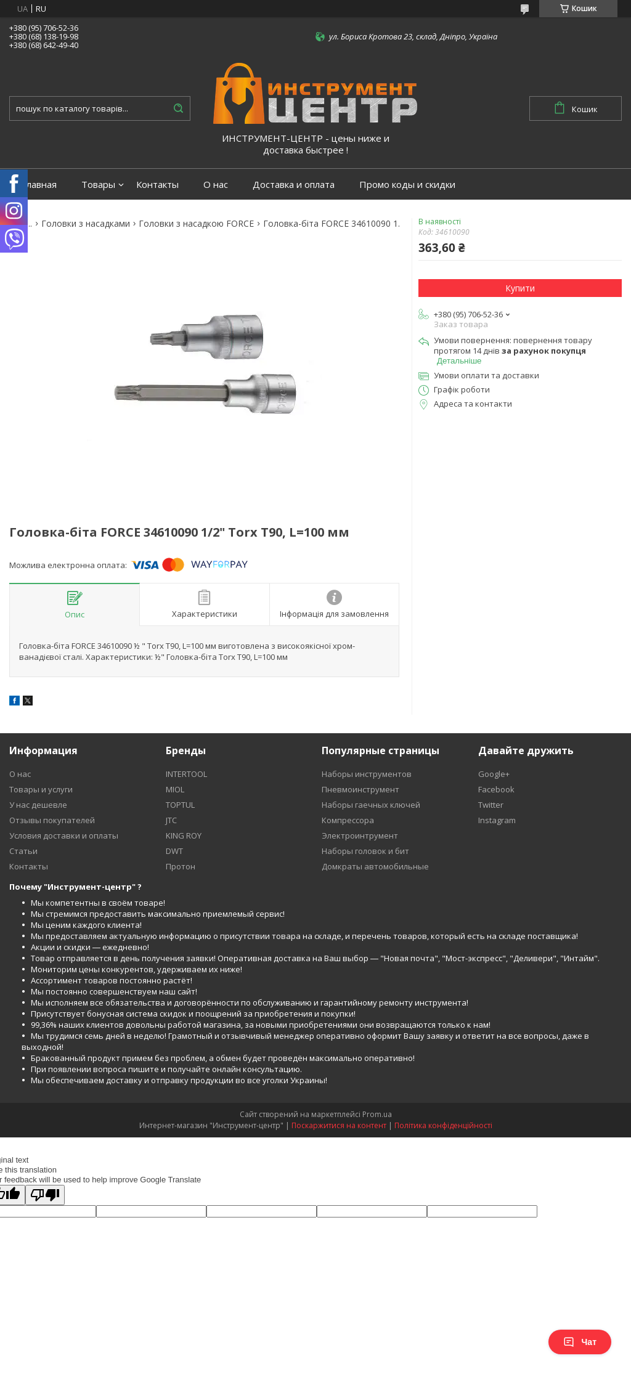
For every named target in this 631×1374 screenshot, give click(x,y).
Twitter (490, 804)
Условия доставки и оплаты (63, 835)
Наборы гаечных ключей (371, 804)
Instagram (497, 820)
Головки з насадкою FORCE (196, 223)
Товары (98, 184)
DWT (174, 850)
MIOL (175, 789)
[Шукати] (178, 108)
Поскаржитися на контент (338, 1125)
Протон (180, 866)
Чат (579, 1342)
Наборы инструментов (367, 773)
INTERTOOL (186, 773)
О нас (215, 184)
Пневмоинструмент (360, 789)
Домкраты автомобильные (375, 866)
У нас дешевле (38, 804)
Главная (39, 184)
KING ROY (184, 835)
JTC (171, 820)
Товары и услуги (41, 789)
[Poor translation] (45, 1195)
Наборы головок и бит (365, 850)
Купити (520, 288)
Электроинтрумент (360, 835)
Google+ (494, 773)
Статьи (23, 850)
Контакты (157, 184)
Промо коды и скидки (407, 184)
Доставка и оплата (294, 184)
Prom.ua (377, 1114)
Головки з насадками (85, 223)
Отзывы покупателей (52, 820)
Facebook (496, 789)
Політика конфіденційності (443, 1125)
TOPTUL (180, 804)
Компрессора (348, 820)
